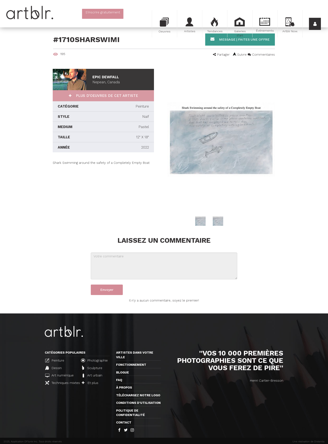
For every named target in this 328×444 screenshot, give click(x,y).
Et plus (90, 383)
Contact (123, 422)
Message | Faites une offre (240, 39)
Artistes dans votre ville (134, 355)
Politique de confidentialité (130, 413)
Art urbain (92, 375)
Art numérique (59, 375)
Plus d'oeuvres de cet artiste (106, 96)
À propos (124, 387)
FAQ (119, 380)
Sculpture (92, 368)
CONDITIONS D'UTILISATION (138, 403)
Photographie (94, 360)
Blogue (122, 372)
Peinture (54, 360)
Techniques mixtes (61, 383)
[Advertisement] (103, 194)
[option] (221, 139)
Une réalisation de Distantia (308, 441)
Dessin (53, 368)
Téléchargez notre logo (138, 395)
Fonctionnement (131, 365)
